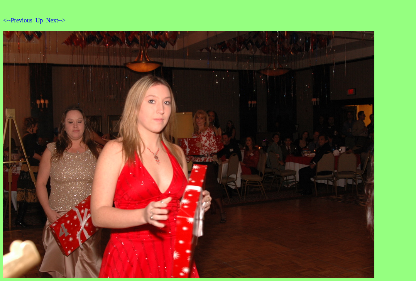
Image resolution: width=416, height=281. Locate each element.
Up (39, 20)
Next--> (56, 20)
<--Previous (17, 20)
